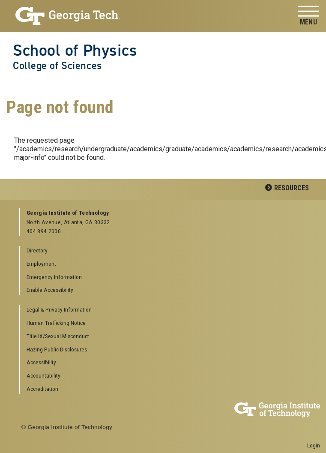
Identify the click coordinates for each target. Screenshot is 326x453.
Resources (291, 188)
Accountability (43, 375)
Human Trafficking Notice (56, 322)
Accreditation (42, 388)
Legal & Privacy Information (59, 309)
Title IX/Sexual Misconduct (58, 336)
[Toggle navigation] (308, 16)
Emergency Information (54, 276)
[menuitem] (167, 310)
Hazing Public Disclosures (57, 349)
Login (313, 445)
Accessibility (41, 362)
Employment (41, 263)
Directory (37, 250)
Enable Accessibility (50, 289)
